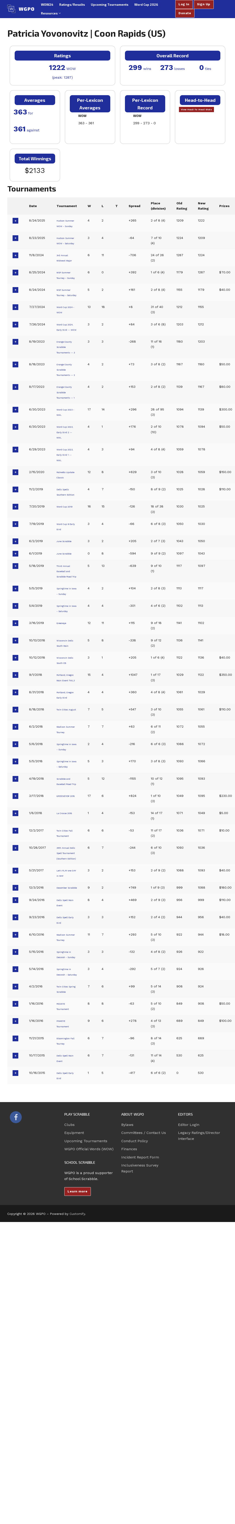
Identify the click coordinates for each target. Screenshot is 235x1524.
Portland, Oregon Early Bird (67, 846)
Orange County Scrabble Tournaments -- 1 (67, 472)
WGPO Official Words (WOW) (88, 1372)
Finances (129, 1372)
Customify (77, 1437)
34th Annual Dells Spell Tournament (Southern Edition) (66, 1039)
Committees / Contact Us (143, 1356)
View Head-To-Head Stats (199, 112)
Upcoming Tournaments (85, 1364)
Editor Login (188, 1348)
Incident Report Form (140, 1380)
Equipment (74, 1356)
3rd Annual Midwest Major (65, 281)
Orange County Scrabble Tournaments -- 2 (67, 438)
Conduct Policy (134, 1364)
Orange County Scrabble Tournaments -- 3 (67, 405)
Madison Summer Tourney (63, 886)
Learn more (77, 1414)
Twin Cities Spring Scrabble (65, 1209)
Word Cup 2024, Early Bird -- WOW (67, 377)
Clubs (69, 1348)
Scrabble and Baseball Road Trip (67, 954)
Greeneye (64, 755)
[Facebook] (16, 1340)
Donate (184, 13)
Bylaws (127, 1348)
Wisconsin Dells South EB (66, 801)
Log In (183, 4)
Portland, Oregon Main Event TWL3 (67, 823)
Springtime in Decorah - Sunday (67, 1164)
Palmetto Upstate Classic (64, 573)
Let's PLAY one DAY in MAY (65, 1067)
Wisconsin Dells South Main (66, 778)
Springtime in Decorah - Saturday (67, 1187)
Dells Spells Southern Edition (66, 596)
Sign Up (203, 4)
